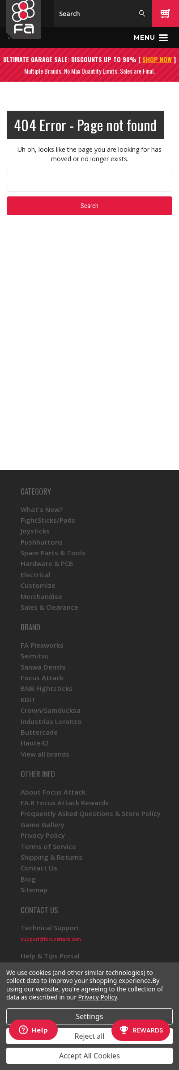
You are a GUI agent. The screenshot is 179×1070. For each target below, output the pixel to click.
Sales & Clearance (49, 607)
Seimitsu (35, 655)
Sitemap (34, 889)
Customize (38, 585)
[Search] (103, 13)
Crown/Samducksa (51, 710)
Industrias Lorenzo (51, 721)
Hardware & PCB (47, 563)
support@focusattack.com (51, 939)
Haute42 (35, 742)
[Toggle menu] (151, 37)
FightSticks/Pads (48, 520)
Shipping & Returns (51, 857)
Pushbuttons (42, 541)
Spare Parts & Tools (53, 552)
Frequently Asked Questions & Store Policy (91, 813)
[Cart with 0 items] (165, 13)
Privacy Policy (43, 835)
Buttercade (39, 732)
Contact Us (39, 867)
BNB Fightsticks (46, 688)
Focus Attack (42, 677)
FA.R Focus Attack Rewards (65, 802)
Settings (89, 1016)
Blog (28, 878)
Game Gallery (42, 824)
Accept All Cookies (89, 1056)
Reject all (90, 1036)
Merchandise (41, 596)
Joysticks (35, 530)
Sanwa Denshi (43, 666)
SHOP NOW (157, 59)
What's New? (42, 509)
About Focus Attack (53, 791)
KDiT (28, 699)
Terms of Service (48, 846)
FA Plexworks (42, 645)
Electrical (36, 574)
